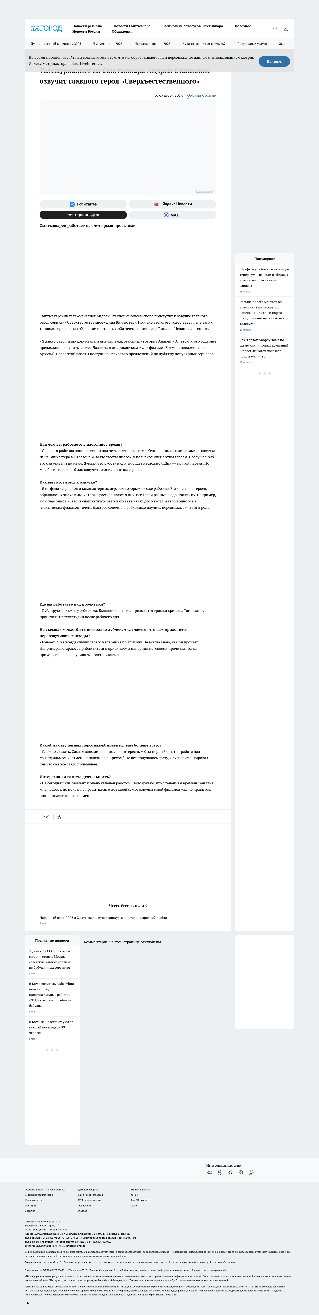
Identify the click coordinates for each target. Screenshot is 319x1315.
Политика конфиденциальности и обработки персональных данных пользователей (178, 1280)
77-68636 (59, 1270)
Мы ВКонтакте (139, 1200)
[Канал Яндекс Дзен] (83, 215)
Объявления (122, 31)
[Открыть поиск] (275, 28)
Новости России (86, 31)
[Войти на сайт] (286, 28)
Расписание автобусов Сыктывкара (192, 26)
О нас (134, 1194)
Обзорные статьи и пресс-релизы (45, 1189)
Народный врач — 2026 (152, 44)
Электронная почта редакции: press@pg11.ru (109, 1237)
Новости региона (87, 26)
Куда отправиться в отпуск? (204, 44)
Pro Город (30, 1205)
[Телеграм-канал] (230, 1172)
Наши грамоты (34, 1200)
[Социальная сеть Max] (172, 215)
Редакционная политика (39, 1194)
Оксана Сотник (201, 95)
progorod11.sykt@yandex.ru (41, 1245)
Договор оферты (88, 1189)
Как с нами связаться (90, 1194)
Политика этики (140, 1189)
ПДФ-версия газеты (89, 1200)
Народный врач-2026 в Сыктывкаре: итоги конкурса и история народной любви (128, 920)
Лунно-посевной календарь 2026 (56, 44)
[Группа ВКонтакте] (83, 204)
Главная (82, 1210)
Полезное (243, 26)
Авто (134, 1205)
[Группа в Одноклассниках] (219, 1172)
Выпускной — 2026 (107, 44)
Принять (274, 61)
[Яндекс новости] (172, 204)
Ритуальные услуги (252, 44)
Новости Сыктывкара (132, 26)
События (30, 1210)
